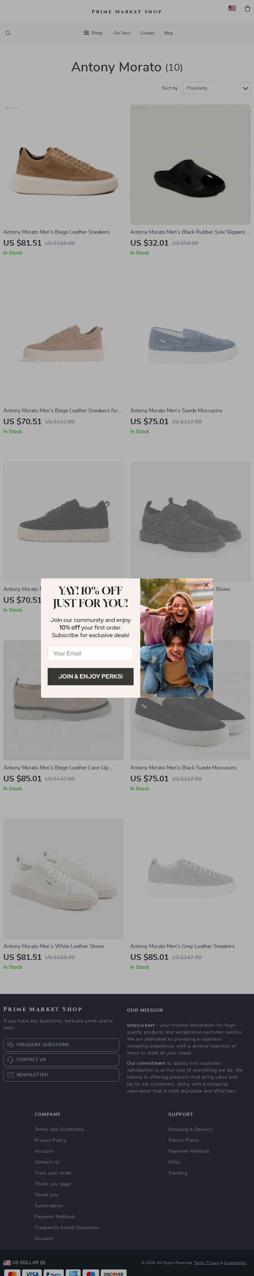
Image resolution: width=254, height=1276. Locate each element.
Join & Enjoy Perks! (91, 676)
